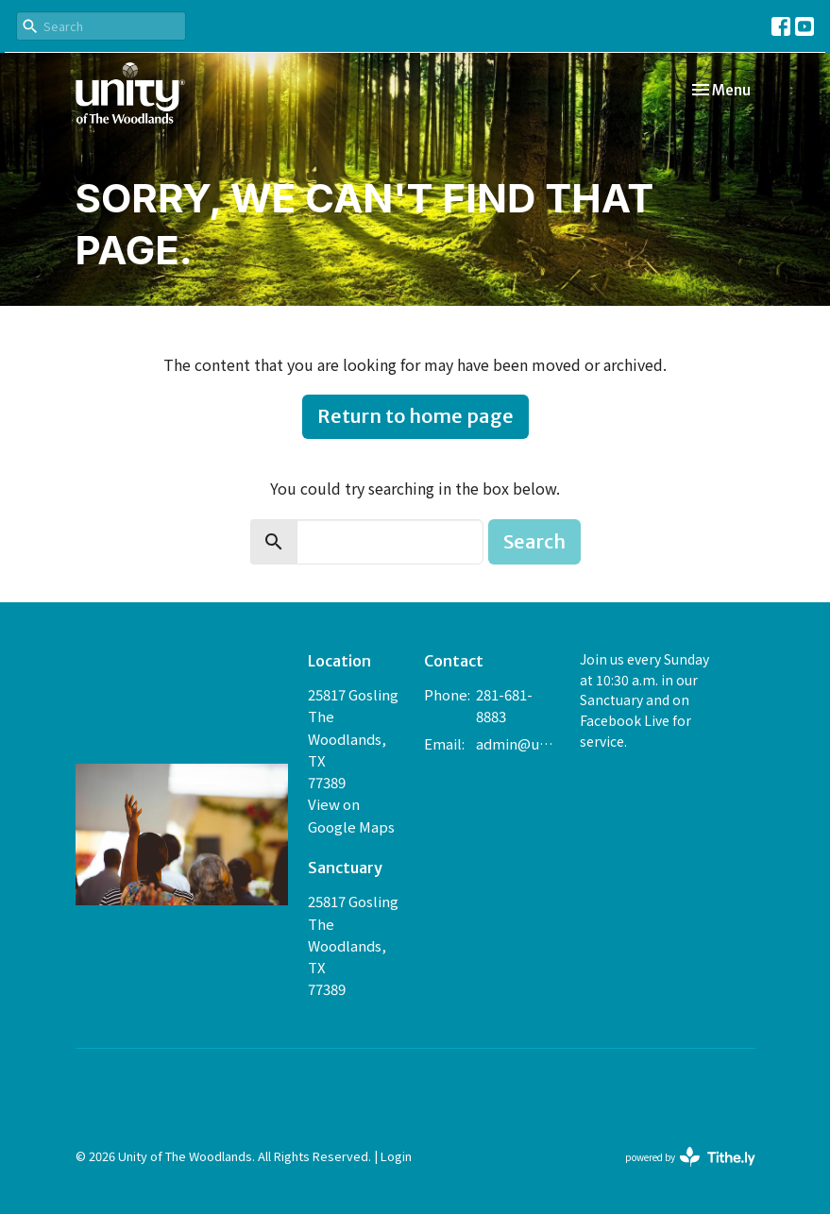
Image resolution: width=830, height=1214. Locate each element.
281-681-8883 (504, 705)
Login (396, 1156)
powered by (690, 1157)
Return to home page (415, 416)
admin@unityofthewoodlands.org (518, 743)
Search (534, 541)
